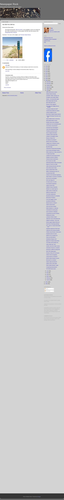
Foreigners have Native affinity (52, 97)
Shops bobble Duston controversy (53, 118)
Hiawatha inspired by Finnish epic (53, 228)
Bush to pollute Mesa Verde (51, 169)
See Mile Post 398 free (50, 201)
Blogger (39, 496)
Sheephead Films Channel (11, 32)
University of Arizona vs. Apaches (53, 247)
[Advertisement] (49, 343)
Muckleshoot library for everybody (53, 195)
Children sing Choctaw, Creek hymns (53, 231)
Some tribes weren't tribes (51, 167)
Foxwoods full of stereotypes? (52, 127)
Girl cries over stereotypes (51, 178)
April (47, 274)
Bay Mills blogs (49, 146)
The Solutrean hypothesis (51, 183)
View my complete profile (55, 31)
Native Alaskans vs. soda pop (52, 208)
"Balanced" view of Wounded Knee (53, 218)
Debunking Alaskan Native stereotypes (54, 162)
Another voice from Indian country (53, 246)
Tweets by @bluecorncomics (49, 45)
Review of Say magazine (51, 104)
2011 (46, 75)
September (48, 87)
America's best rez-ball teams (52, 159)
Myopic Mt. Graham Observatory (52, 240)
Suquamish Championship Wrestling (53, 148)
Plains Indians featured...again (52, 265)
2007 (46, 281)
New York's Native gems (51, 251)
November (48, 83)
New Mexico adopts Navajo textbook (53, 114)
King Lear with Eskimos (51, 237)
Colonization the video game (52, 209)
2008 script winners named (51, 92)
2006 (46, 283)
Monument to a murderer (51, 260)
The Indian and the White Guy (52, 242)
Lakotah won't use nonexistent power (53, 124)
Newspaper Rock (9, 4)
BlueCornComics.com (48, 37)
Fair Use (45, 309)
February (48, 278)
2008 (46, 80)
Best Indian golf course (50, 102)
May (47, 272)
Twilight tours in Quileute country (52, 143)
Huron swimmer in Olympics (51, 211)
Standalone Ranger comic (51, 239)
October (48, 85)
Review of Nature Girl (50, 138)
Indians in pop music (50, 185)
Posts (46, 288)
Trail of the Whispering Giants (52, 129)
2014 (46, 69)
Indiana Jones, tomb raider (51, 263)
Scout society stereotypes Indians (53, 150)
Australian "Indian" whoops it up (52, 95)
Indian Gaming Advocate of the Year (53, 166)
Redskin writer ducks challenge (52, 122)
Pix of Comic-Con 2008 (51, 160)
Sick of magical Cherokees (51, 132)
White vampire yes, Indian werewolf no (54, 152)
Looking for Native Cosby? (51, 216)
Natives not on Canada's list (51, 235)
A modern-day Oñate (50, 153)
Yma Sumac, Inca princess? (51, 125)
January (48, 279)
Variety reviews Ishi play (51, 93)
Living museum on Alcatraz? (52, 256)
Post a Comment (7, 87)
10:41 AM (7, 71)
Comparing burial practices (51, 267)
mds (6, 65)
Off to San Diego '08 (50, 180)
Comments (47, 291)
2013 (46, 71)
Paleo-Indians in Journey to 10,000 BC (54, 176)
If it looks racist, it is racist (51, 181)
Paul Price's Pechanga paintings (52, 223)
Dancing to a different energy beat (53, 249)
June (47, 271)
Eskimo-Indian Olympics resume (52, 258)
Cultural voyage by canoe (51, 112)
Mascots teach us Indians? (51, 202)
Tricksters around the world (51, 131)
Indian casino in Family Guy (51, 190)
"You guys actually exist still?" (52, 108)
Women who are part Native (51, 141)
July (47, 90)
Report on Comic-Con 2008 (51, 164)
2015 (46, 68)
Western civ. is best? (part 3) (52, 188)
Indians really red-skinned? (51, 261)
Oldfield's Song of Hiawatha (51, 187)
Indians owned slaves (50, 204)
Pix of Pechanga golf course (51, 145)
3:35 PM (7, 84)
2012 (46, 73)
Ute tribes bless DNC (50, 173)
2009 (46, 78)
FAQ (45, 42)
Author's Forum (47, 40)
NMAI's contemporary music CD (52, 171)
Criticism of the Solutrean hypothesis (53, 174)
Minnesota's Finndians (50, 197)
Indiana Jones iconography (51, 254)
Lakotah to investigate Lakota (52, 136)
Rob (8, 60)
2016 (46, 66)
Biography (52, 30)
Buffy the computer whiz (51, 192)
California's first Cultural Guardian (53, 230)
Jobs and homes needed (51, 206)
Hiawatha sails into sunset (51, 233)
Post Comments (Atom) (12, 95)
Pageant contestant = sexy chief (52, 220)
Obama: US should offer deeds (52, 99)
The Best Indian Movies (25, 34)
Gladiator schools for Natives (52, 157)
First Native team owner (51, 268)
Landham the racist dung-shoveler (53, 155)
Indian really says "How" (51, 244)
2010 (46, 76)
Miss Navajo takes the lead (51, 100)
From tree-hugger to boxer (51, 199)
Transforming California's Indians (52, 110)
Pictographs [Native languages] (50, 39)
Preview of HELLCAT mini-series (52, 253)
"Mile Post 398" (18, 29)
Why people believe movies (51, 120)
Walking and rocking (50, 215)
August (48, 88)
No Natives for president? (51, 139)
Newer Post (5, 93)
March (47, 276)
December (48, 81)
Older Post (38, 93)
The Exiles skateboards (51, 194)
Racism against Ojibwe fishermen (53, 222)
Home (22, 93)
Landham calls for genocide (51, 134)
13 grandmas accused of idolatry (52, 213)
